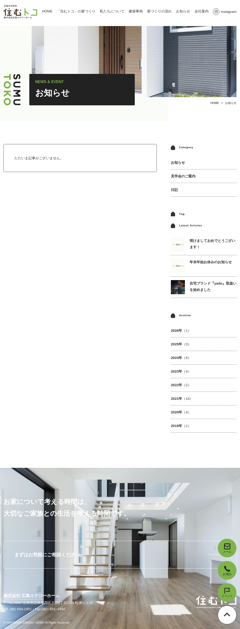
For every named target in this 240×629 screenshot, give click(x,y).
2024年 (181, 358)
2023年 (181, 371)
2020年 (181, 412)
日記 (174, 190)
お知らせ (183, 11)
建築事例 (136, 11)
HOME (47, 11)
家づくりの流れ (159, 11)
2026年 (181, 330)
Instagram (224, 12)
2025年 (181, 344)
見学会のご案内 (183, 176)
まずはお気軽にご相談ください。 (49, 554)
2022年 (181, 385)
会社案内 (202, 11)
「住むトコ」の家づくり (76, 11)
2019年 (181, 426)
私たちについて (112, 11)
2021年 (182, 398)
